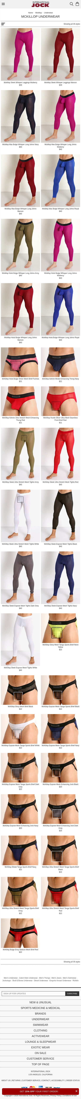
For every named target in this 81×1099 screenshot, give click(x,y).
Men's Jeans (56, 978)
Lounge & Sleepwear (40, 1041)
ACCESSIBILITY (58, 1080)
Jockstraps (7, 981)
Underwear (40, 1019)
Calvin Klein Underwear (28, 978)
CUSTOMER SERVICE (31, 1080)
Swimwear (40, 1024)
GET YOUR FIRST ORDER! (49, 1091)
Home (30, 13)
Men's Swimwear (69, 978)
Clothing (40, 1030)
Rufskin (75, 981)
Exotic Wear (40, 1047)
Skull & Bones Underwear (22, 981)
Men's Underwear (11, 978)
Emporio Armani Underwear (60, 981)
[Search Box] (71, 4)
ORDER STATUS (73, 1080)
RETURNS (16, 1080)
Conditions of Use (70, 1096)
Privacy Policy (55, 1096)
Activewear (40, 1036)
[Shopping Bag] (77, 4)
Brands (40, 1013)
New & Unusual (40, 1002)
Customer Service (40, 1058)
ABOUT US (5, 1080)
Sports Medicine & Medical (40, 1008)
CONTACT (46, 1080)
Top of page (40, 1064)
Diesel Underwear (41, 981)
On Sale (40, 1053)
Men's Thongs (44, 978)
